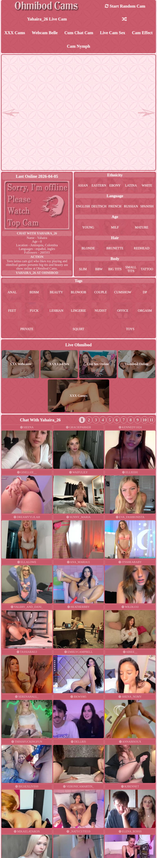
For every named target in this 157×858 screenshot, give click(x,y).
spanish (147, 206)
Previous (111, 674)
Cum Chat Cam (78, 32)
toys (130, 329)
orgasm (145, 310)
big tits (115, 269)
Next (149, 674)
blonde (88, 248)
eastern (99, 185)
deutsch (99, 206)
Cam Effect (142, 32)
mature (141, 227)
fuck (34, 310)
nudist (101, 310)
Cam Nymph (78, 46)
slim (83, 269)
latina (131, 185)
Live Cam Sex (112, 32)
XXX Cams (14, 32)
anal (12, 292)
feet (12, 310)
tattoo (147, 269)
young (88, 227)
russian (131, 206)
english (83, 206)
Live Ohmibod (78, 344)
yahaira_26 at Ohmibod (37, 272)
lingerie (78, 310)
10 (144, 419)
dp (145, 292)
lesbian (56, 310)
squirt (78, 329)
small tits (130, 269)
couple (100, 292)
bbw (99, 269)
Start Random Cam (125, 6)
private (26, 329)
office (122, 310)
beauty (56, 292)
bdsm (34, 292)
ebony (115, 185)
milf (115, 227)
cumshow (122, 292)
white (147, 185)
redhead (141, 248)
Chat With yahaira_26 (37, 233)
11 (151, 419)
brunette (114, 248)
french (115, 206)
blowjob (78, 292)
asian (83, 185)
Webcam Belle (45, 32)
